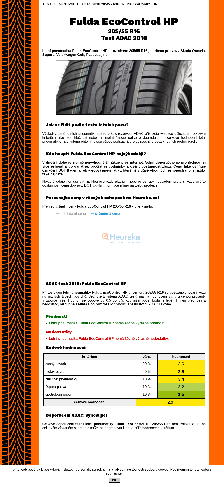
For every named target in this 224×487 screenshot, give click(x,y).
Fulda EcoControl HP (140, 4)
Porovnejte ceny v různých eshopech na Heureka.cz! (102, 197)
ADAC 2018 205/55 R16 (100, 4)
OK (114, 480)
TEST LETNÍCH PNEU (60, 4)
